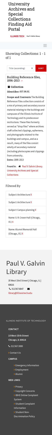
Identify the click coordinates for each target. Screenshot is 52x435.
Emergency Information (27, 365)
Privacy (19, 386)
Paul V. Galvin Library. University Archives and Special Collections (25, 170)
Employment (21, 369)
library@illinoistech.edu (20, 293)
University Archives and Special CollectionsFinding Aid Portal (21, 16)
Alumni (18, 374)
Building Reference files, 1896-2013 (23, 78)
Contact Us (15, 352)
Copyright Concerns (25, 391)
